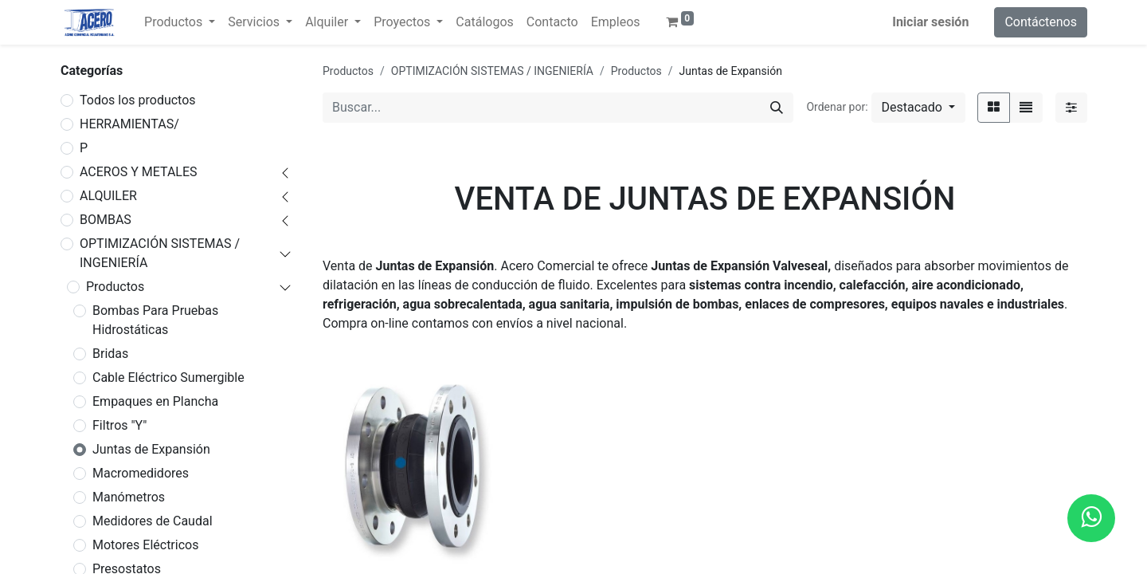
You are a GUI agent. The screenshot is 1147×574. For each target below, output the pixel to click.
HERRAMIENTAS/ (129, 124)
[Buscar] (776, 107)
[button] (918, 107)
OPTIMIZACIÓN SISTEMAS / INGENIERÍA (160, 253)
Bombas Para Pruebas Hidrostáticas (155, 320)
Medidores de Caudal (152, 521)
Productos (115, 286)
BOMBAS (105, 219)
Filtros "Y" (119, 425)
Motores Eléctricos (145, 544)
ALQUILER (108, 195)
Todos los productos (138, 100)
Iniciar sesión (930, 21)
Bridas (110, 353)
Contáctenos (1040, 21)
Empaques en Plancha (155, 401)
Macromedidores (140, 473)
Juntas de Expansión (151, 449)
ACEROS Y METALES (139, 171)
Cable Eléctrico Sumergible (168, 377)
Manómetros (128, 497)
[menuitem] (484, 22)
